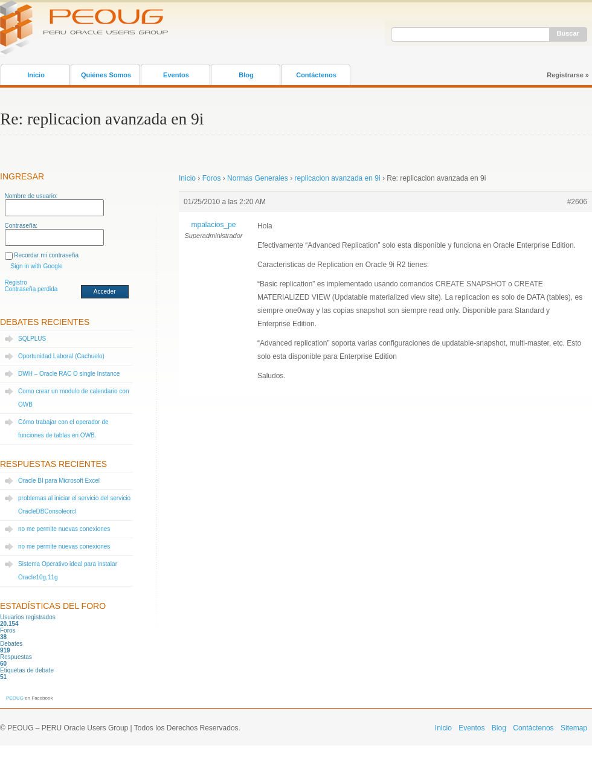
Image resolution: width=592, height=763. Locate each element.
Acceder (105, 291)
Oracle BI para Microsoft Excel (59, 480)
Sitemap (574, 728)
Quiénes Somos (106, 75)
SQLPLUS (32, 338)
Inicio (36, 75)
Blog (246, 75)
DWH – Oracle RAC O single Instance (69, 373)
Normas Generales (257, 178)
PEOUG (15, 698)
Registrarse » (568, 75)
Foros (211, 178)
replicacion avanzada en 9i (337, 178)
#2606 (577, 202)
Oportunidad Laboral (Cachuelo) (61, 356)
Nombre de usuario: (31, 196)
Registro (16, 282)
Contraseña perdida (31, 289)
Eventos (176, 75)
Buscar (568, 33)
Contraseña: (21, 225)
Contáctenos (316, 75)
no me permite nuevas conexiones (64, 529)
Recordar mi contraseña (46, 255)
